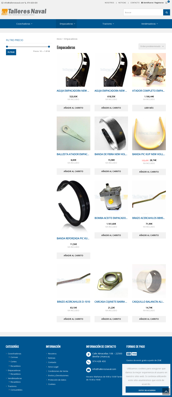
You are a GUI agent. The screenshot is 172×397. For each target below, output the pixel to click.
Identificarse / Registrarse (153, 2)
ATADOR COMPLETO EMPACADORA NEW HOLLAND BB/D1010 (149, 90)
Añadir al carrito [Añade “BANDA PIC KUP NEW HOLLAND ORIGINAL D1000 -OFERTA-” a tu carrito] (149, 172)
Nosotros (109, 2)
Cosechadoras (23, 23)
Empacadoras (66, 23)
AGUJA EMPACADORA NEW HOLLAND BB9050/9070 (73, 90)
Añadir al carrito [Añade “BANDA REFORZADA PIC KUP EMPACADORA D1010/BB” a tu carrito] (73, 255)
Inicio (59, 38)
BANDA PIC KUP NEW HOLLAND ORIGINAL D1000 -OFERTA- (149, 154)
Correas (14, 357)
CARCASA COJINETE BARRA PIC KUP (111, 301)
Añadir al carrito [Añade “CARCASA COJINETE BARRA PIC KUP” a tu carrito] (111, 319)
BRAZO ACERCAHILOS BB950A (149, 218)
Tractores (107, 23)
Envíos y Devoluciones (58, 375)
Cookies (51, 384)
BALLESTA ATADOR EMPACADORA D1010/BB (73, 154)
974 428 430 (32, 2)
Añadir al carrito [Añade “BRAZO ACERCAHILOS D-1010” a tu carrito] (73, 319)
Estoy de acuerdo (147, 389)
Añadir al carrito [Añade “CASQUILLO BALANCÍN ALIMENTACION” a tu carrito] (149, 319)
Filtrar (11, 52)
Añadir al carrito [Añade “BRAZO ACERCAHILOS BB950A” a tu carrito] (149, 235)
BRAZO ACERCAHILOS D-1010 (73, 301)
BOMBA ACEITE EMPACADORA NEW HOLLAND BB (111, 218)
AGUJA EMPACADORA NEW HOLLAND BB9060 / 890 (111, 90)
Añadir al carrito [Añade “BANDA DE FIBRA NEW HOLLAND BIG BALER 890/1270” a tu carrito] (111, 171)
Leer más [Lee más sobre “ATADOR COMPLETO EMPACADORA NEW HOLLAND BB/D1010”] (148, 108)
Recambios (16, 366)
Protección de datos (57, 379)
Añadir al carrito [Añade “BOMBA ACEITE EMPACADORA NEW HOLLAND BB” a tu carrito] (111, 235)
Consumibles (16, 389)
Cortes (14, 361)
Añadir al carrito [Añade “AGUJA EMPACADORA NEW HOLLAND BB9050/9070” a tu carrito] (73, 108)
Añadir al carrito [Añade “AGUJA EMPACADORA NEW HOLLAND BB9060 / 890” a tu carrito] (111, 108)
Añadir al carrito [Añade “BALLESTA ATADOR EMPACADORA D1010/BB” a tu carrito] (73, 171)
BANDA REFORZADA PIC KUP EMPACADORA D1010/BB (73, 238)
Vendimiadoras (148, 23)
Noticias (122, 2)
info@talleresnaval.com (14, 2)
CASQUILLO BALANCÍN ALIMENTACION (149, 301)
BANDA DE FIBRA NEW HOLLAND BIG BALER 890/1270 (111, 154)
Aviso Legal (53, 366)
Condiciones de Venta (58, 371)
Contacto (135, 2)
